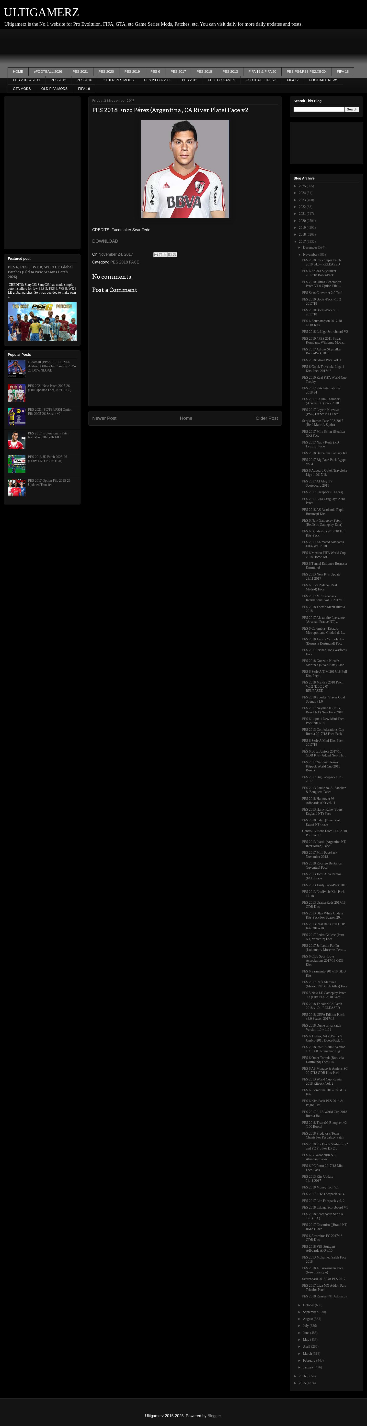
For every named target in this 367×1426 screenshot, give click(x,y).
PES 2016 (84, 80)
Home (186, 418)
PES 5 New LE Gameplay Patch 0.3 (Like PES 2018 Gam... (324, 995)
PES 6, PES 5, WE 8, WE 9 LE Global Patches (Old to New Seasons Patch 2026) (40, 272)
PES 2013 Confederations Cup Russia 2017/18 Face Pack (323, 732)
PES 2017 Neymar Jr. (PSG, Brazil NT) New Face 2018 (322, 710)
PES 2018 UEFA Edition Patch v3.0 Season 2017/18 (323, 1017)
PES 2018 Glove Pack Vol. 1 (322, 360)
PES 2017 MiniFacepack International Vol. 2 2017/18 (323, 598)
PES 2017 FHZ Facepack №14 (323, 1194)
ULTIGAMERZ (41, 12)
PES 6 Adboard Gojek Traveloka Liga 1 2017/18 (324, 473)
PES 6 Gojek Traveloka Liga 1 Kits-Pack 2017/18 (323, 369)
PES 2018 (204, 71)
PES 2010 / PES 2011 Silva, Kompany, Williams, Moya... (323, 341)
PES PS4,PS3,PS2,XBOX (306, 71)
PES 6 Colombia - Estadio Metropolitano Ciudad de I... (323, 631)
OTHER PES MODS (118, 80)
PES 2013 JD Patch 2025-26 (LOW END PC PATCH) (47, 459)
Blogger (214, 1416)
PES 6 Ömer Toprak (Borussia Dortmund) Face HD (323, 1060)
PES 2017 (178, 71)
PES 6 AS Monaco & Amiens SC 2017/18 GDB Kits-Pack (325, 1071)
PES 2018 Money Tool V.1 (320, 1187)
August (308, 1319)
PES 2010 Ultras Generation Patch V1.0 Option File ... (321, 284)
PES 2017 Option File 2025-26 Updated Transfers (49, 483)
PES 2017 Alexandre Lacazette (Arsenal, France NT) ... (323, 620)
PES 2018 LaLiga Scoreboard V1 (325, 1207)
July (306, 1326)
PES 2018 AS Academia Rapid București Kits (323, 512)
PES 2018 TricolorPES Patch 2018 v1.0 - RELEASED (322, 1006)
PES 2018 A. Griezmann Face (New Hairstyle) (322, 1270)
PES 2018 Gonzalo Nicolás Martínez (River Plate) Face (323, 663)
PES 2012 (58, 80)
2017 (303, 241)
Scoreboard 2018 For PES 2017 (323, 1279)
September (310, 1312)
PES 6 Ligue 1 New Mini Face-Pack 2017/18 (323, 721)
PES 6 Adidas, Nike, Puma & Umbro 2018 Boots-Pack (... (323, 1038)
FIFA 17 (293, 80)
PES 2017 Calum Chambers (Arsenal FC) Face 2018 (321, 401)
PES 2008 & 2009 (157, 80)
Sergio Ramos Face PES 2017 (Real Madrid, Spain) (322, 423)
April (307, 1346)
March (308, 1353)
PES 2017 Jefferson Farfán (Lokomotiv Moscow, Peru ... (324, 948)
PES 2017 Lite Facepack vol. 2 (323, 1201)
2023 (303, 200)
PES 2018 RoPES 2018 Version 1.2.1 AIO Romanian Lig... (323, 1049)
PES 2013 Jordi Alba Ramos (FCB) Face (321, 876)
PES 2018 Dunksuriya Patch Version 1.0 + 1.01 (321, 1027)
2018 (303, 234)
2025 (303, 186)
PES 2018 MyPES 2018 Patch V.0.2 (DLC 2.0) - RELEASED (323, 687)
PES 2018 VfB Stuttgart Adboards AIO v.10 (318, 1249)
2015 (303, 1383)
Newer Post (104, 418)
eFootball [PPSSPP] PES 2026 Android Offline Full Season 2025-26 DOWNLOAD (52, 366)
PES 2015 (189, 80)
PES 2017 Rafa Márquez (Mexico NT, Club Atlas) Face (324, 984)
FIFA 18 (343, 71)
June (306, 1333)
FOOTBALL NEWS (323, 80)
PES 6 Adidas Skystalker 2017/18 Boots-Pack (319, 273)
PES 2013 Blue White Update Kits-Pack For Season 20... (322, 915)
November (310, 254)
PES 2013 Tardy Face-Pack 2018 (324, 885)
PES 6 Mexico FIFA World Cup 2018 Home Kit (324, 555)
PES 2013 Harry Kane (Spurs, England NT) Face (322, 811)
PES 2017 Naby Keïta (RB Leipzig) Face (320, 444)
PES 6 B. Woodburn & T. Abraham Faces (319, 1157)
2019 (303, 227)
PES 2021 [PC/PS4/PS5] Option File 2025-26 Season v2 (50, 412)
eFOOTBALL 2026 (48, 71)
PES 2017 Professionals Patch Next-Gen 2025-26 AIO (48, 435)
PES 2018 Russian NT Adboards (324, 1296)
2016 (303, 1376)
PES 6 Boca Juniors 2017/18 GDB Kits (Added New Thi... (324, 753)
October (309, 1305)
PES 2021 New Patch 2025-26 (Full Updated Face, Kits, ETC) (49, 388)
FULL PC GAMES (221, 80)
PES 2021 (80, 71)
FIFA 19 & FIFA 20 (262, 71)
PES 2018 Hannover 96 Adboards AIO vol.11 (318, 801)
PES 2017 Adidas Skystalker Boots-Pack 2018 (322, 351)
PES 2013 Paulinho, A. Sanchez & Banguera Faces (324, 790)
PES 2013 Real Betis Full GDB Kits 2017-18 (323, 926)
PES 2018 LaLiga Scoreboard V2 (325, 332)
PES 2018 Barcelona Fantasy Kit (324, 453)
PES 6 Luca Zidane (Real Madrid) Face (319, 587)
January (308, 1367)
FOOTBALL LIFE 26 (261, 80)
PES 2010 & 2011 (26, 80)
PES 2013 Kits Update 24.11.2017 (317, 1179)
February (309, 1360)
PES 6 (155, 71)
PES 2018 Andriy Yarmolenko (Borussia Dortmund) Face (323, 641)
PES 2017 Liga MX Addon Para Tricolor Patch (324, 1288)
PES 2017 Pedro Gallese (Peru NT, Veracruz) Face (323, 937)
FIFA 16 (84, 89)
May (306, 1340)
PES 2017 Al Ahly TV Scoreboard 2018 (317, 483)
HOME (18, 71)
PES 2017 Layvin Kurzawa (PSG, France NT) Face (321, 412)
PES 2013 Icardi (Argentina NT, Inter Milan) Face (324, 844)
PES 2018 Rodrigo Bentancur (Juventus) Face (322, 865)
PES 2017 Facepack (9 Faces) (322, 492)
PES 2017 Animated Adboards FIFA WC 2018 (323, 544)
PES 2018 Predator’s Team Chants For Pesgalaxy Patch (323, 1135)
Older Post (267, 418)
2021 (303, 214)
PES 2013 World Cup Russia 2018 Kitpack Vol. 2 (322, 1081)
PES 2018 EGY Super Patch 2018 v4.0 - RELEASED (321, 262)
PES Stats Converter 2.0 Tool (322, 293)
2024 (303, 193)
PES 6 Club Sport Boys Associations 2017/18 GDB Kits (323, 961)
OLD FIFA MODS (54, 89)
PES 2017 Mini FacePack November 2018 (319, 855)
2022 (303, 207)
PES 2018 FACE (124, 262)
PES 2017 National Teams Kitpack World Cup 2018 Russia (321, 766)
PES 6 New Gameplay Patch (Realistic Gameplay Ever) (322, 523)
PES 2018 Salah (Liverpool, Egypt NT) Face (321, 822)
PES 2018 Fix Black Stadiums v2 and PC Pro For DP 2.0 (325, 1146)
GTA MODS (22, 89)
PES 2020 (106, 71)
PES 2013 (230, 71)
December (310, 247)
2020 (303, 221)
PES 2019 (132, 71)
